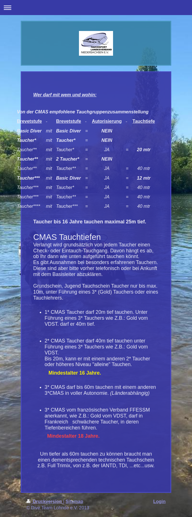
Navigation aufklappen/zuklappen (96, 7)
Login (159, 501)
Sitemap (74, 501)
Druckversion (44, 501)
